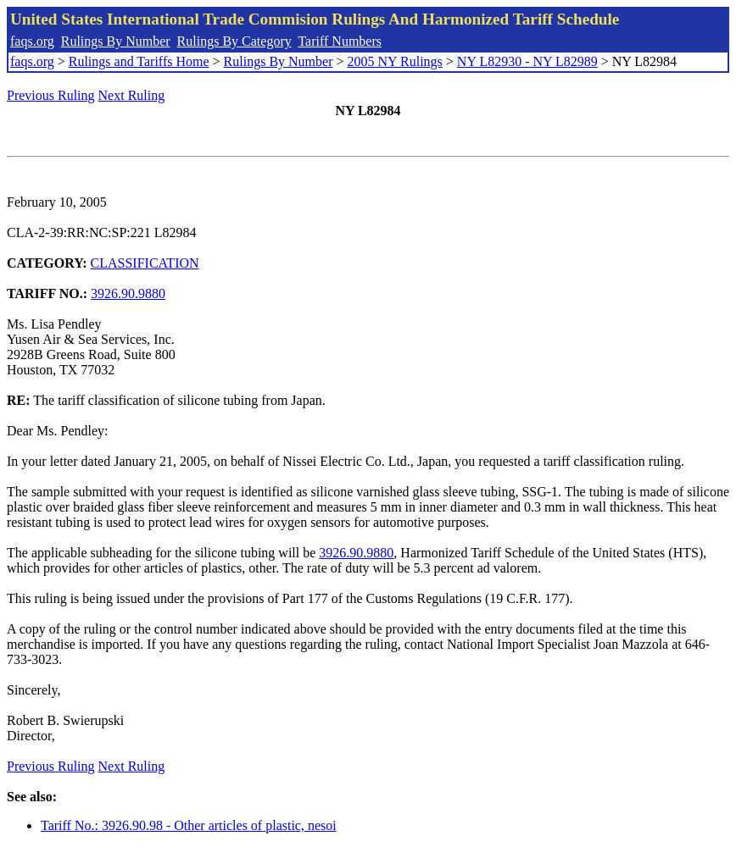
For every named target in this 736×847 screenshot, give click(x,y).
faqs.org (32, 41)
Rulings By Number (115, 41)
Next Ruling (131, 95)
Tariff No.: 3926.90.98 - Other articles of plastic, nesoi (189, 825)
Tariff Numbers (340, 41)
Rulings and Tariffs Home (139, 61)
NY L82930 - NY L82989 (527, 61)
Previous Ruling (51, 95)
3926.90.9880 (128, 293)
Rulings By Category (234, 41)
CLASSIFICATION (145, 263)
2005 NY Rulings (395, 61)
